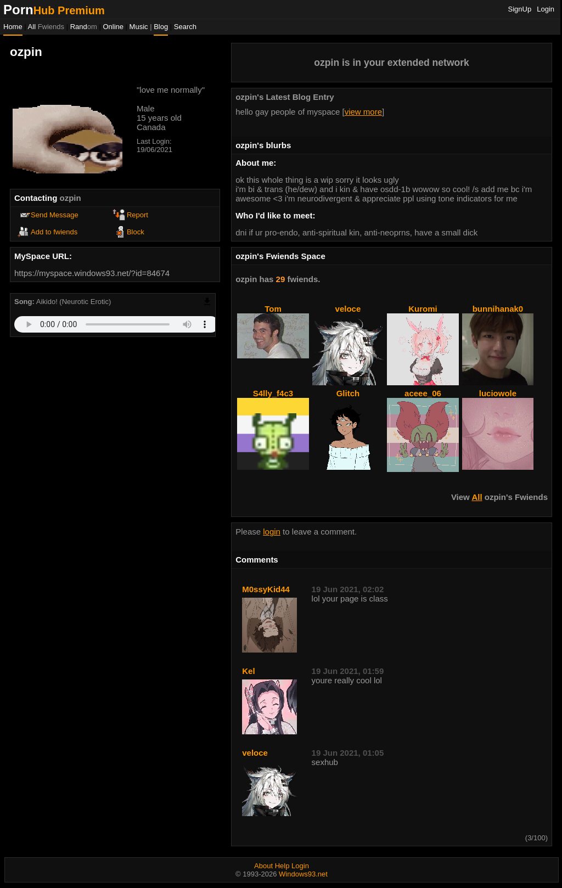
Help (282, 866)
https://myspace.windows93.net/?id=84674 (92, 273)
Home (13, 27)
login (271, 531)
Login (545, 9)
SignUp (520, 9)
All (46, 27)
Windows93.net (303, 874)
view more (363, 111)
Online (113, 27)
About (263, 866)
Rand (83, 27)
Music (139, 27)
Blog (161, 27)
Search (185, 27)
